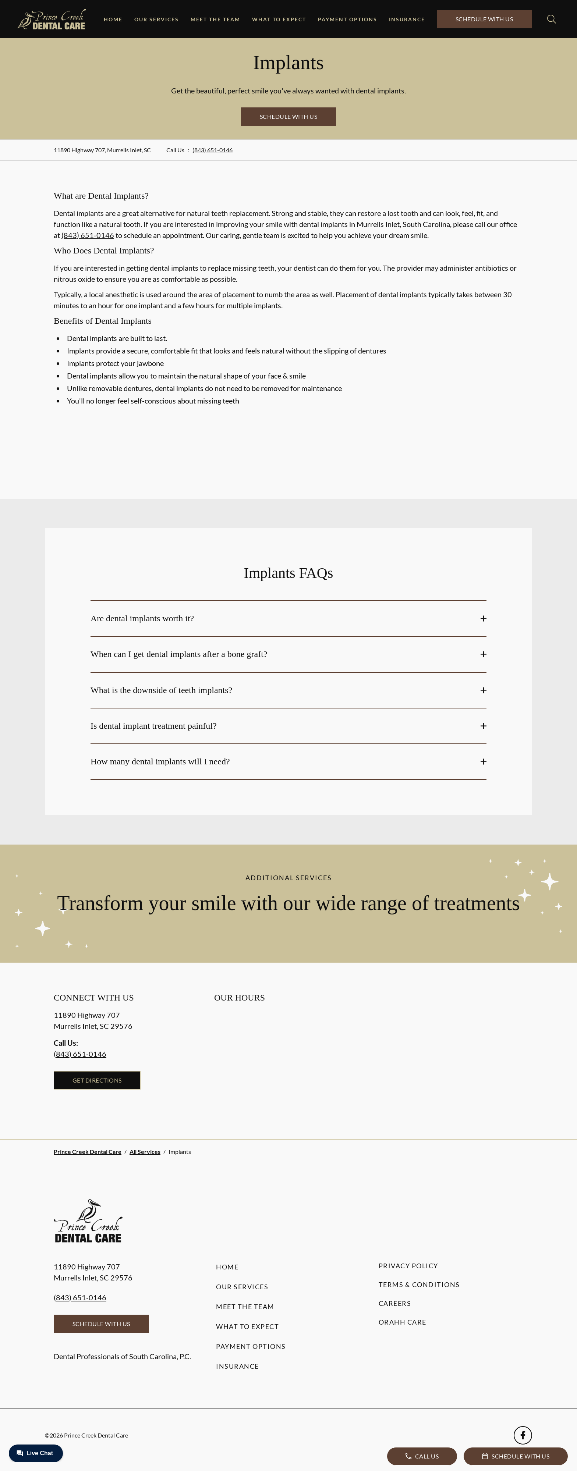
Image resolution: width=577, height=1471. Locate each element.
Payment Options (347, 19)
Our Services (156, 19)
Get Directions (97, 1080)
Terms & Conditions (419, 1284)
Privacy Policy (408, 1266)
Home (113, 19)
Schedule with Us (484, 18)
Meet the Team (215, 19)
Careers (395, 1303)
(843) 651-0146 (212, 149)
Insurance (407, 19)
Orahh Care (402, 1322)
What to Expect (279, 19)
